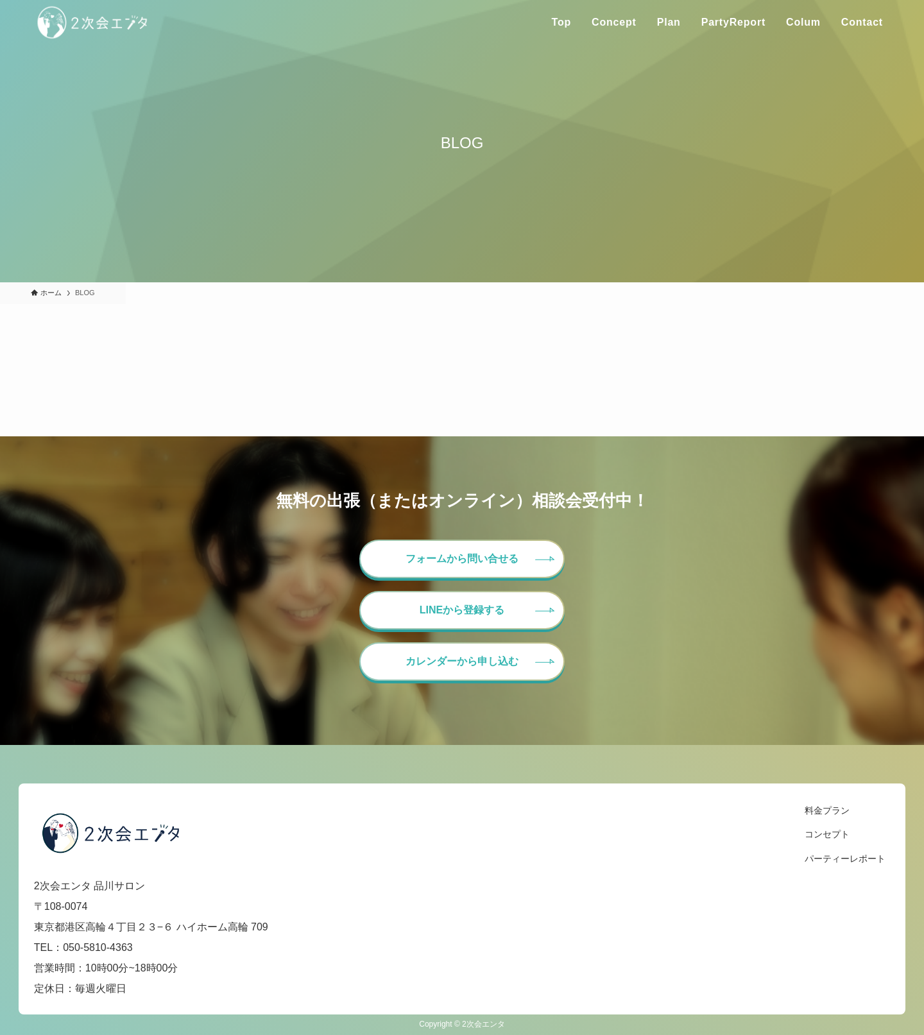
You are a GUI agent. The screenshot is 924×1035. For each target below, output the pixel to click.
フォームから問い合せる (462, 558)
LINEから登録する (462, 609)
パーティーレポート (845, 858)
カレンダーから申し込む (462, 661)
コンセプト (827, 834)
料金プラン (827, 810)
